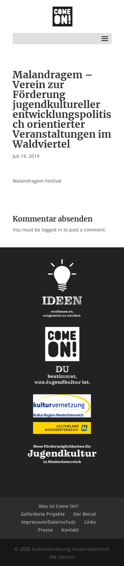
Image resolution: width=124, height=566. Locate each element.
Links (90, 522)
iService (66, 557)
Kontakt (70, 530)
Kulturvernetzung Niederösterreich (71, 549)
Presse (45, 530)
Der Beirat (84, 514)
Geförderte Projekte (43, 514)
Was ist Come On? (58, 506)
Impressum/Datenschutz (48, 522)
